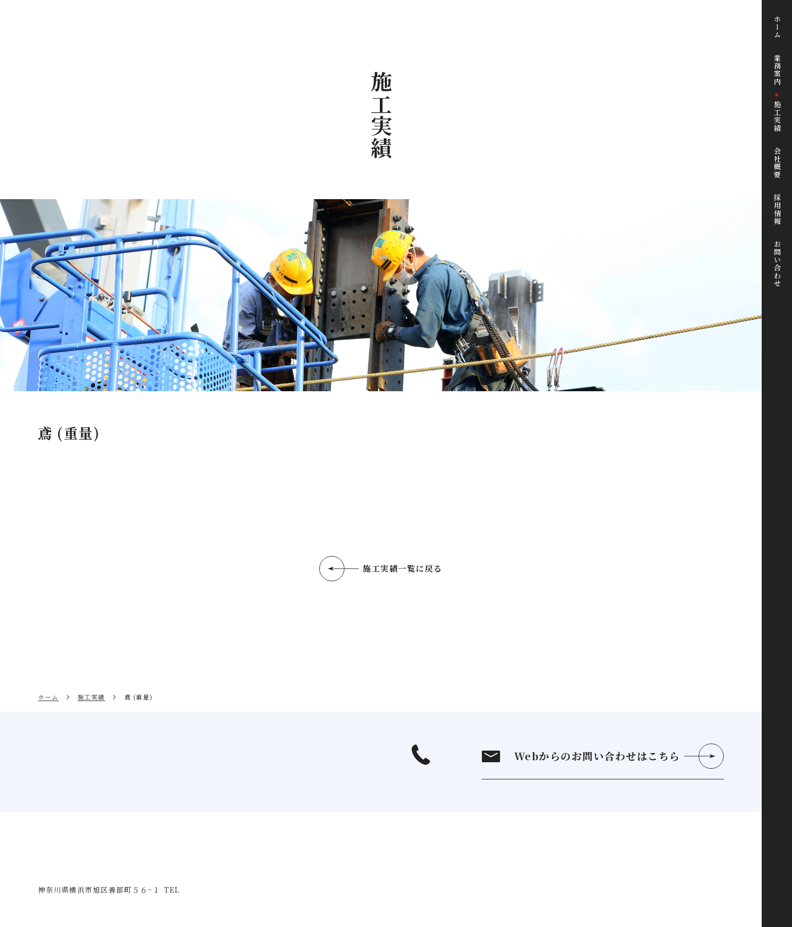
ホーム (48, 696)
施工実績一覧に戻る (402, 568)
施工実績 (91, 696)
